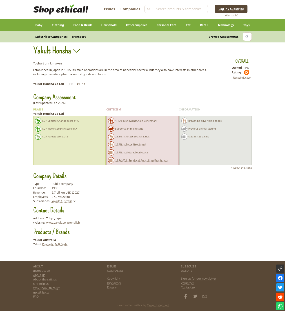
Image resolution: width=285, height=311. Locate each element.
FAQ (36, 296)
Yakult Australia (62, 201)
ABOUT (38, 266)
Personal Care (166, 25)
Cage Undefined (158, 305)
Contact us (188, 287)
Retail (204, 25)
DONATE (186, 271)
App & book (41, 292)
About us (39, 275)
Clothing (58, 25)
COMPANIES (115, 271)
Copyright (113, 278)
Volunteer (187, 283)
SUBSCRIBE (188, 266)
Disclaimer (114, 283)
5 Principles (41, 284)
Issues (109, 9)
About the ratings (45, 279)
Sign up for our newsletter (198, 278)
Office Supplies (136, 25)
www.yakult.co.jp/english (63, 223)
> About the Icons (241, 167)
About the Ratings (242, 77)
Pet (188, 25)
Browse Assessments (223, 37)
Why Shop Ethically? (46, 288)
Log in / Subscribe (231, 9)
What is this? (231, 15)
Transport (79, 37)
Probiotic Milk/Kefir (55, 244)
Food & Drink (82, 25)
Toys (246, 25)
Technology (226, 25)
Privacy (112, 287)
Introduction (41, 271)
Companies (130, 9)
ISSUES (111, 266)
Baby (38, 25)
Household (109, 25)
